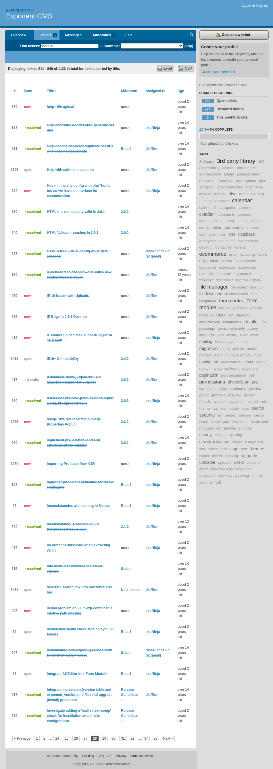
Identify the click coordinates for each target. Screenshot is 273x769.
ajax (262, 181)
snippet (220, 435)
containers (233, 227)
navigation (208, 362)
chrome (245, 207)
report (253, 401)
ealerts (240, 247)
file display (252, 280)
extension (227, 267)
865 (14, 317)
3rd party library (236, 161)
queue (219, 401)
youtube (206, 482)
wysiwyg (242, 475)
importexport (209, 322)
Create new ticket (233, 35)
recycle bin (236, 401)
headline (206, 315)
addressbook (210, 174)
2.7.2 (128, 35)
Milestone (129, 91)
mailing (206, 341)
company (227, 221)
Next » (168, 738)
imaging (243, 315)
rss (215, 408)
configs (256, 221)
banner (220, 194)
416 (14, 338)
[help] (188, 46)
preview (234, 395)
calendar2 (207, 207)
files (254, 294)
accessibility (209, 168)
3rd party (206, 161)
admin (229, 174)
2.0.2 (125, 212)
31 (123, 738)
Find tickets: (30, 46)
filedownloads (236, 294)
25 (66, 738)
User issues (130, 590)
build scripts (219, 201)
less (221, 335)
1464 (14, 590)
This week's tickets (225, 117)
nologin (205, 368)
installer (251, 321)
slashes (229, 428)
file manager (213, 287)
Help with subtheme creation (70, 170)
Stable (126, 569)
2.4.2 (125, 359)
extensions (247, 267)
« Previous (22, 738)
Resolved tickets (223, 109)
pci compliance (233, 375)
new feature (231, 362)
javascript (207, 328)
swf (202, 449)
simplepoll (239, 422)
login (254, 335)
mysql (258, 355)
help (220, 314)
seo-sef (245, 415)
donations (223, 247)
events (226, 261)
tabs (224, 449)
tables (213, 449)
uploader (207, 462)
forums (224, 308)
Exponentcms (19, 10)
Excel (168, 68)
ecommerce (212, 254)
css (232, 234)
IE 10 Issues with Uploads (68, 296)
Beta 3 (126, 485)
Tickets (45, 35)
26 (76, 738)
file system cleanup (246, 287)
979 (14, 296)
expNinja (153, 128)
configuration (210, 228)
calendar (242, 200)
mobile (238, 349)
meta (243, 341)
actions (228, 168)
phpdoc (220, 388)
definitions (226, 241)
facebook (223, 274)
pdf (251, 375)
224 (14, 191)
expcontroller (245, 261)
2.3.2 (125, 422)
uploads (224, 462)
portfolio (219, 395)
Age (180, 91)
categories (227, 207)
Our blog (88, 755)
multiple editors (238, 355)
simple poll (220, 422)
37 (146, 738)
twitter (204, 456)
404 (261, 161)
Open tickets (219, 101)
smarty (205, 434)
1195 (14, 170)
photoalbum (238, 382)
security (207, 415)
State (28, 91)
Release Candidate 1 (129, 695)
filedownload (210, 293)
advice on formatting (216, 181)
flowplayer (207, 301)
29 (104, 738)
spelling (235, 435)
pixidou (255, 388)
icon (231, 315)
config (243, 221)
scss (245, 408)
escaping (247, 254)
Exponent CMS (29, 16)
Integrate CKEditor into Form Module (77, 674)
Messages (73, 35)
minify (225, 349)
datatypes (207, 241)
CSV (188, 68)
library (232, 335)
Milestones (101, 35)
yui (218, 482)
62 (14, 632)
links (243, 335)
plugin (204, 395)
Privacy (121, 755)
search (258, 408)
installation (232, 322)
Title (52, 91)
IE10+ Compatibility (63, 359)
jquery (253, 328)
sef (220, 415)
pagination (208, 375)
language (207, 335)
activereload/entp (62, 755)
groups (256, 308)
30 (114, 738)
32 (132, 738)
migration (208, 348)
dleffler (151, 149)
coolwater (253, 228)
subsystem (254, 442)
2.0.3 (125, 380)
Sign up (262, 5)
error (233, 254)
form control (232, 301)
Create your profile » (218, 72)
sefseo (231, 415)
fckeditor (206, 280)
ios (264, 322)
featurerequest (228, 280)
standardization (214, 441)
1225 (14, 422)
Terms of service (141, 755)
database (246, 234)
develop (206, 247)
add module (247, 168)
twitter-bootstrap (225, 456)
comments (226, 214)
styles (237, 442)
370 (14, 107)
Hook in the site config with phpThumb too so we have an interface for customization (78, 191)
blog (233, 194)
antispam (207, 187)
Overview (18, 35)
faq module (243, 274)
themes (257, 448)
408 (14, 611)
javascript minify (231, 328)
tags (234, 448)
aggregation (246, 181)
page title (250, 368)
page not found (226, 368)
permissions (212, 382)
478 (14, 548)
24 (57, 738)
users (239, 462)
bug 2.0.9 (247, 194)
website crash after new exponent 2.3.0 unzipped (229, 469)
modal (252, 349)
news (248, 362)
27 (14, 506)
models (205, 355)
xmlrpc (257, 475)
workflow (224, 475)
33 (14, 674)
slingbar (245, 428)
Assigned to (156, 91)
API (110, 755)
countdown (208, 234)
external (206, 274)
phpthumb (238, 388)
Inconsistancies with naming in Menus (78, 506)
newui (261, 362)
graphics (240, 308)
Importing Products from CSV (71, 464)
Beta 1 (126, 506)
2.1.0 (125, 527)
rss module (229, 408)
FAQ (100, 755)
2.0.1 (125, 443)
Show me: (111, 46)
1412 (14, 359)
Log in (246, 5)
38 (155, 738)
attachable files (230, 187)
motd (218, 355)
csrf (223, 234)
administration (248, 174)
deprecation (248, 241)
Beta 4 (126, 149)
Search (191, 35)
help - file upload (60, 107)
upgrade (249, 455)
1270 (14, 464)
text (244, 449)
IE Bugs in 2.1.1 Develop (67, 317)
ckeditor (207, 214)
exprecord (207, 267)
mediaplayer (225, 341)
